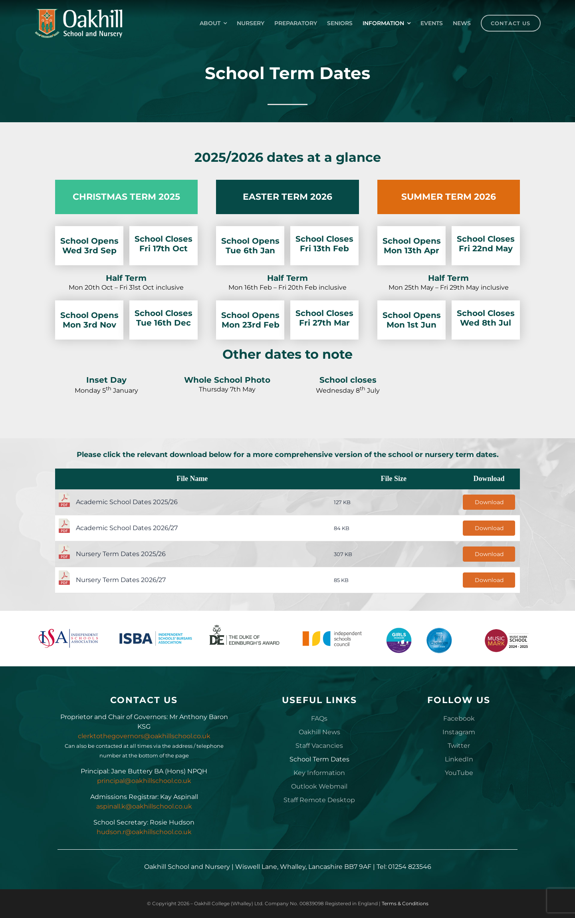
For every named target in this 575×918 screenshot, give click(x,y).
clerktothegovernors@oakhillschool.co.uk (144, 736)
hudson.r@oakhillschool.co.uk (144, 832)
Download (489, 502)
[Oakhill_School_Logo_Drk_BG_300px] (78, 11)
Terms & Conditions (405, 903)
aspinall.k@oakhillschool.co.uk (144, 806)
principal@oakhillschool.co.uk (144, 781)
